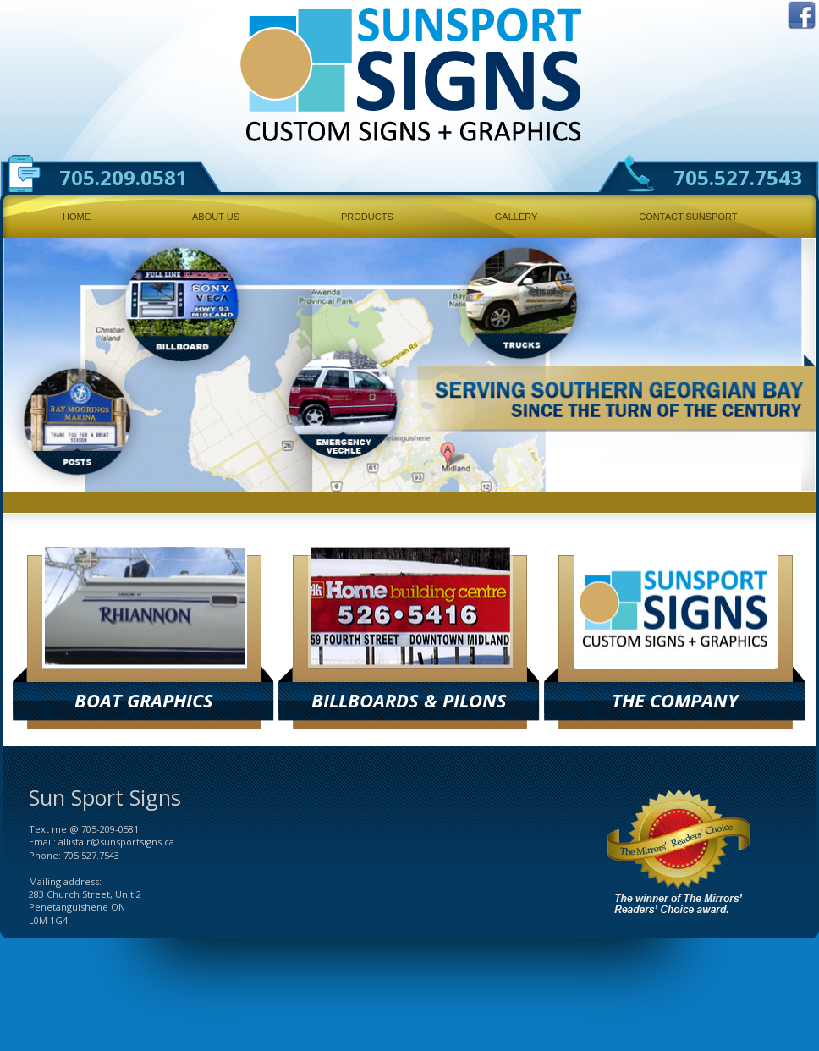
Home (77, 217)
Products (367, 217)
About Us (215, 217)
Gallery (516, 217)
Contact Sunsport (688, 217)
